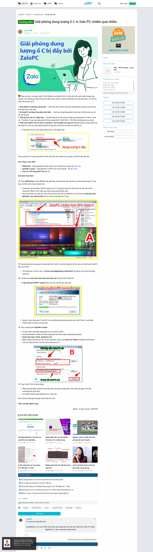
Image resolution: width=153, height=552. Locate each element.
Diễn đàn (25, 3)
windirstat (69, 508)
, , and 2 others (35, 502)
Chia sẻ (25, 498)
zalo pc (78, 508)
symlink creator (57, 508)
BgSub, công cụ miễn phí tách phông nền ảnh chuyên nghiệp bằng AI (45, 493)
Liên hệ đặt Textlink (118, 103)
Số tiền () (109, 137)
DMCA (49, 3)
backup (25, 508)
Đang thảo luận (109, 64)
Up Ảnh (60, 3)
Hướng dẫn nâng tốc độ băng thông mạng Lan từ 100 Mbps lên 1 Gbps (45, 486)
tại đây (78, 166)
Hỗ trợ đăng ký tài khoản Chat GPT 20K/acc (36, 483)
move (46, 508)
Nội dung (111, 131)
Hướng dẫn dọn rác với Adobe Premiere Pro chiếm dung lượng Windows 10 (47, 490)
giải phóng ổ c (36, 508)
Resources (37, 3)
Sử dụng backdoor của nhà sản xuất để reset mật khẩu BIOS (42, 480)
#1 (95, 519)
